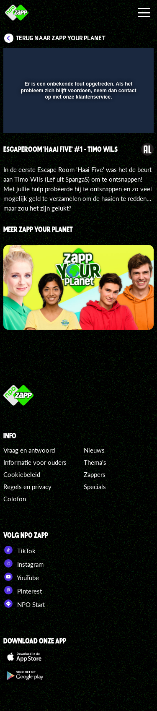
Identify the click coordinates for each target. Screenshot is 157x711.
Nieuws (94, 450)
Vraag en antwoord (29, 450)
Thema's (95, 462)
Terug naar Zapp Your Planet (61, 38)
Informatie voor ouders (35, 462)
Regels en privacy (27, 486)
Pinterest (22, 590)
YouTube (21, 577)
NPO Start (24, 604)
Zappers (95, 474)
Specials (95, 486)
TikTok (19, 550)
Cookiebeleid (21, 474)
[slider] (77, 122)
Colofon (14, 499)
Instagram (23, 563)
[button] (126, 60)
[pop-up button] (109, 60)
